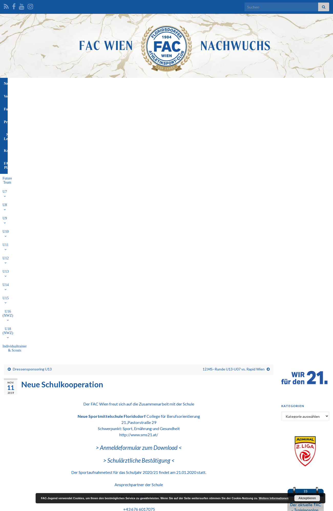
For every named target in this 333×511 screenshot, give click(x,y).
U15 (187, 95)
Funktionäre (138, 84)
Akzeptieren (307, 498)
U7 (72, 95)
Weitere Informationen (273, 498)
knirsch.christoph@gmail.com (139, 266)
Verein (115, 84)
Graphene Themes (45, 505)
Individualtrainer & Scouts (270, 95)
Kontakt (208, 84)
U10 (112, 95)
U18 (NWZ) (234, 95)
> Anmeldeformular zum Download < (139, 192)
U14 (172, 95)
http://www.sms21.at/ (138, 179)
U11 (127, 95)
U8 (85, 95)
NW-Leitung (183, 84)
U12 (142, 95)
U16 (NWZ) (208, 95)
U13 (157, 95)
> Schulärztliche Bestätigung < (138, 205)
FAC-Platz (232, 84)
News (97, 84)
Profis (161, 84)
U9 (98, 95)
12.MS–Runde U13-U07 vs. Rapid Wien (234, 114)
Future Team (53, 95)
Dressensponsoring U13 (32, 114)
